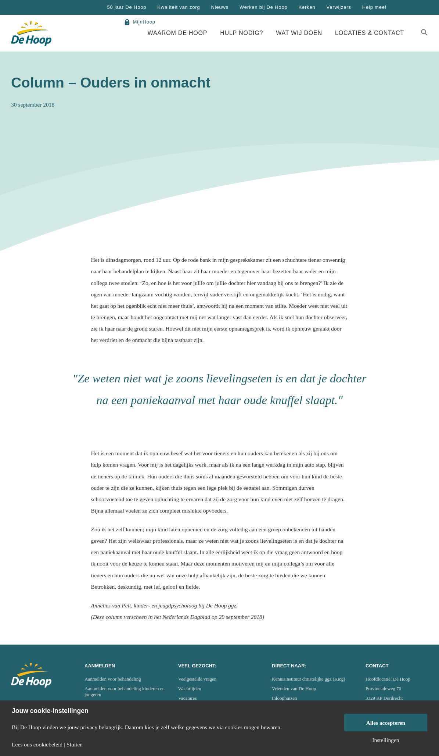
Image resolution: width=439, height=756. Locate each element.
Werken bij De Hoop (264, 7)
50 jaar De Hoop (127, 7)
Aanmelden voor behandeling (112, 679)
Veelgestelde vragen (197, 679)
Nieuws (220, 7)
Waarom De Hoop (178, 33)
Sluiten (74, 745)
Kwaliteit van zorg (178, 7)
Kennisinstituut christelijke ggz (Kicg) (308, 679)
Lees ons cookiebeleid (37, 745)
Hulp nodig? (241, 33)
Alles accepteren (386, 723)
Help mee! (374, 7)
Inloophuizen (284, 698)
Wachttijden (189, 688)
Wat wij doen (299, 33)
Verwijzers (338, 7)
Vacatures (187, 698)
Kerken (306, 7)
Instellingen (385, 740)
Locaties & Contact (369, 33)
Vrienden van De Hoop (294, 688)
